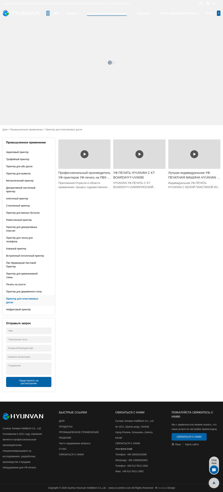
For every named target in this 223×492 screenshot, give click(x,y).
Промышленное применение (107, 13)
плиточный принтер (17, 198)
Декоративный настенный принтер (20, 189)
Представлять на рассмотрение (29, 382)
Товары (71, 13)
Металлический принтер (20, 180)
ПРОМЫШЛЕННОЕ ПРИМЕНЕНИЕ (79, 432)
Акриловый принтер (17, 152)
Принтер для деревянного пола (24, 291)
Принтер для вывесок (18, 173)
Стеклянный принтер (18, 205)
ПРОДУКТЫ (65, 426)
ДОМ (61, 421)
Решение (143, 13)
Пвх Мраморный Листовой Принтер (21, 264)
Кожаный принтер (16, 248)
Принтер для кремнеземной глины (21, 275)
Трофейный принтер (17, 159)
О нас (210, 13)
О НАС (63, 448)
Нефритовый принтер (18, 309)
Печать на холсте (16, 284)
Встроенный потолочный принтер (25, 255)
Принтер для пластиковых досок (63, 129)
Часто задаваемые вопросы (179, 13)
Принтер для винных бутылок (23, 212)
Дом (56, 13)
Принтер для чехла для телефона (19, 239)
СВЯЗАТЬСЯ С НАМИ (71, 454)
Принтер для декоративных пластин (21, 229)
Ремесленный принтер (19, 220)
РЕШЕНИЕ (65, 437)
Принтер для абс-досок (19, 166)
